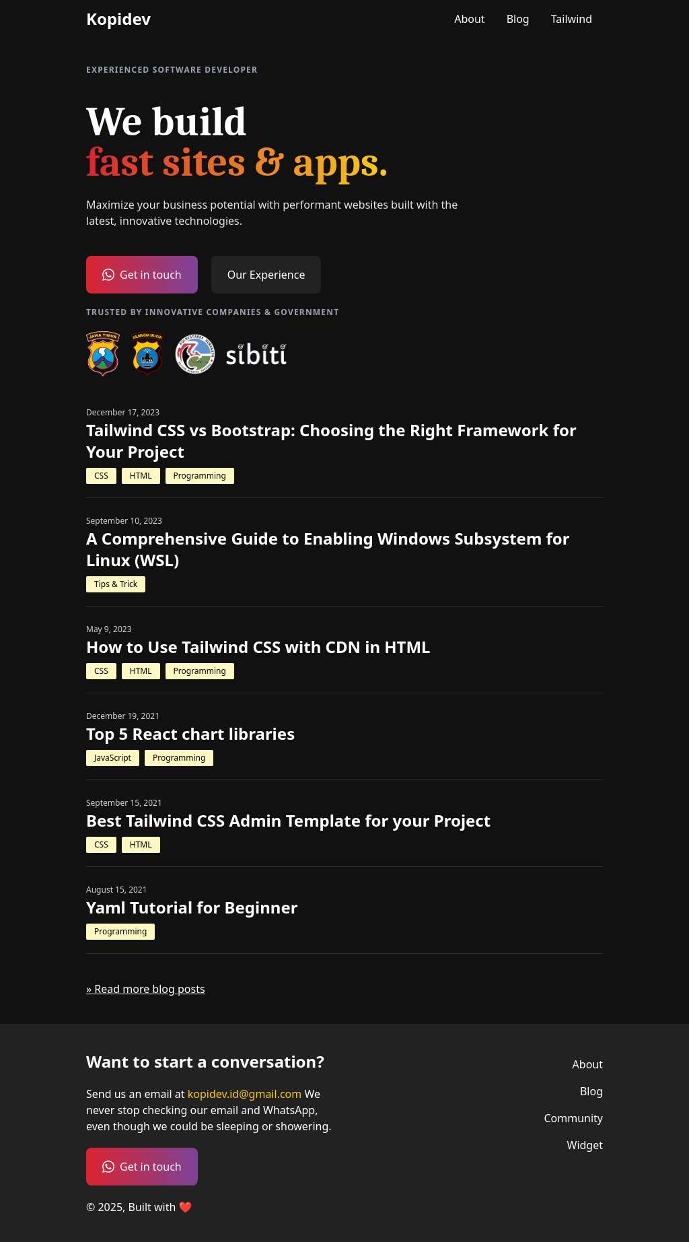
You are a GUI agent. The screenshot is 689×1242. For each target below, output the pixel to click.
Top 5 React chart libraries (190, 734)
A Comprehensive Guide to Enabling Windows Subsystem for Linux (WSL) (328, 549)
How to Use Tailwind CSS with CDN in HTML (258, 647)
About (469, 18)
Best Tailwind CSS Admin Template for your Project (288, 820)
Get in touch (142, 274)
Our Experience (266, 274)
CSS (101, 475)
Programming (200, 475)
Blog (518, 18)
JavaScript (112, 757)
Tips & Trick (115, 584)
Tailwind (571, 18)
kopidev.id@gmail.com (246, 1093)
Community (573, 1118)
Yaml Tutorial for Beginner (191, 907)
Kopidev (118, 19)
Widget (585, 1145)
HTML (141, 475)
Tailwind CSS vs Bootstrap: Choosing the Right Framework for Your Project (331, 440)
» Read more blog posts (145, 988)
